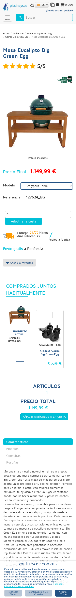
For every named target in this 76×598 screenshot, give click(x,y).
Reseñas (12, 462)
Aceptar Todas (63, 593)
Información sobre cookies (19, 586)
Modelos (12, 448)
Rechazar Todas (13, 593)
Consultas (13, 455)
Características (17, 442)
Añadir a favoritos (19, 262)
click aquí (57, 583)
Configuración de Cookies (39, 593)
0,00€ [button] (66, 5)
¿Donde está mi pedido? (59, 10)
